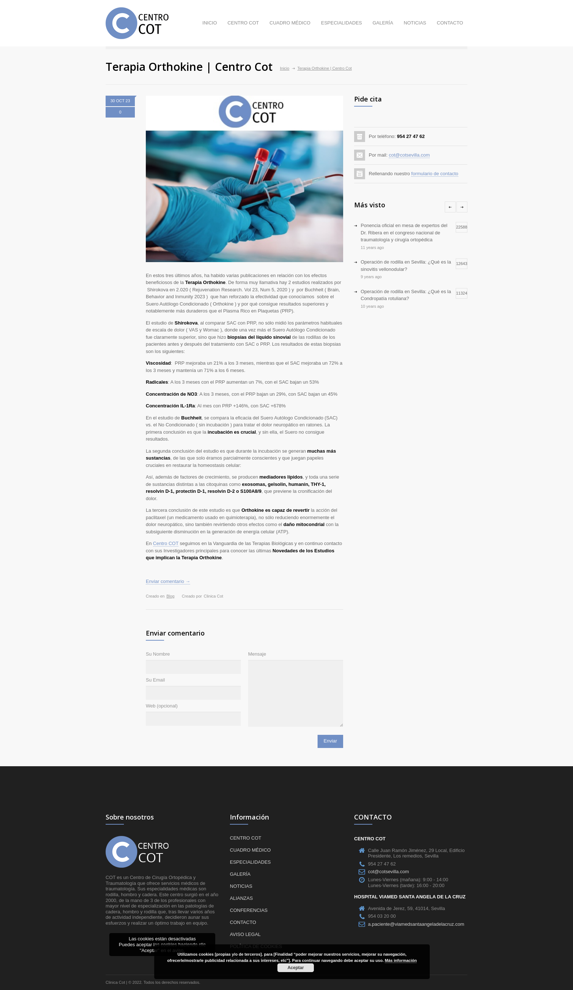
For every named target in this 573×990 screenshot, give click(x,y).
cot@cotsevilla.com (409, 155)
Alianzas (241, 898)
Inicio (209, 23)
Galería (382, 23)
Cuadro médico (290, 23)
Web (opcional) (162, 705)
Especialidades (341, 23)
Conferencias (248, 910)
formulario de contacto (434, 173)
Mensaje (257, 654)
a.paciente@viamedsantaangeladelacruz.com (416, 924)
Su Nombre (158, 654)
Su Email (155, 680)
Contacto (450, 23)
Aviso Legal (245, 934)
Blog (170, 596)
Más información (401, 960)
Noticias (415, 23)
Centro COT (243, 23)
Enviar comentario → (168, 581)
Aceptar (296, 967)
